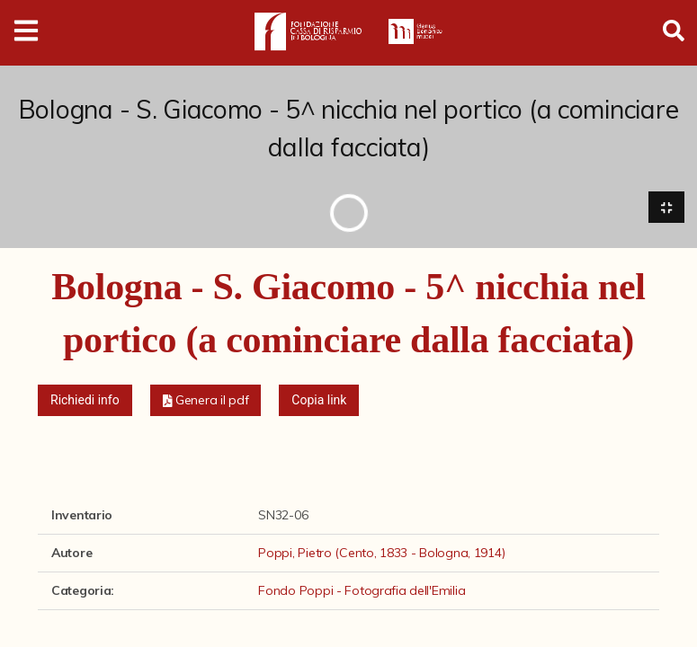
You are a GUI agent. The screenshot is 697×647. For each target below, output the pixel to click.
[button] (206, 401)
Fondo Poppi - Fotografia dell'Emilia (361, 591)
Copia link (318, 401)
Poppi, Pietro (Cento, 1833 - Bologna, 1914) (381, 553)
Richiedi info (85, 401)
